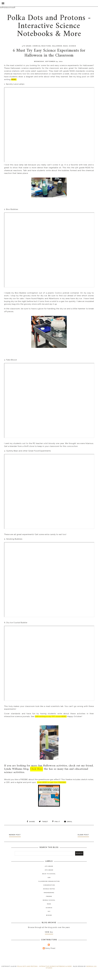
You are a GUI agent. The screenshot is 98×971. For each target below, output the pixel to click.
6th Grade (49, 870)
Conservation (49, 885)
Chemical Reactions (42, 46)
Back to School (49, 873)
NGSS (65, 46)
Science (72, 46)
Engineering (49, 892)
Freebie (49, 896)
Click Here (36, 769)
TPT (49, 911)
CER (49, 877)
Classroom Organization (49, 881)
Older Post (82, 835)
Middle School (49, 900)
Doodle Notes (49, 888)
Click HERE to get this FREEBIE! (51, 782)
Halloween (57, 46)
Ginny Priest (50, 948)
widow (49, 915)
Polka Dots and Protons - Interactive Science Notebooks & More (49, 26)
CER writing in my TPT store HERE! (51, 716)
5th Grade (26, 46)
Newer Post (15, 835)
